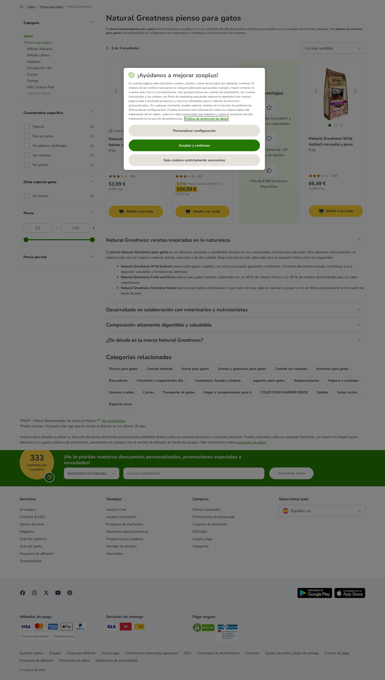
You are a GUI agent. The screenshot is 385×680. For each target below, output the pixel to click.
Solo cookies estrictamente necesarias (194, 160)
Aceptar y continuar (194, 145)
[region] (194, 119)
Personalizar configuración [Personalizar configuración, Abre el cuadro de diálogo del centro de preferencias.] (194, 130)
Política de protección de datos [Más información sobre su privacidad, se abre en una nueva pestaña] (206, 119)
